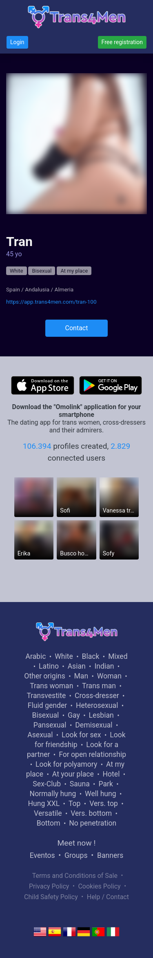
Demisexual (93, 725)
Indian (104, 666)
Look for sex (81, 735)
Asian (77, 666)
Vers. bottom (91, 813)
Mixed (117, 656)
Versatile (48, 813)
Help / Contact (108, 897)
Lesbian (101, 715)
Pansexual (50, 725)
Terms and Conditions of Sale (75, 876)
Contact (76, 328)
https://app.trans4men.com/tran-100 (51, 301)
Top (75, 803)
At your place (73, 774)
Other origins (44, 676)
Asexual (40, 735)
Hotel (111, 774)
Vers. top (103, 803)
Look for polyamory (66, 764)
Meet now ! (77, 843)
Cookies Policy (99, 886)
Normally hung (53, 794)
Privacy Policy (49, 886)
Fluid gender (47, 705)
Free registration (122, 42)
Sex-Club (47, 784)
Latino (49, 666)
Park (105, 784)
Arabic (35, 656)
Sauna (80, 784)
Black (91, 656)
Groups (75, 855)
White (16, 271)
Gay (74, 715)
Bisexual (41, 271)
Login (17, 42)
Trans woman (51, 686)
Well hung (100, 794)
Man (81, 676)
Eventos (42, 855)
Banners (110, 855)
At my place (74, 271)
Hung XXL (44, 803)
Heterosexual (97, 705)
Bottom (48, 823)
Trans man (99, 686)
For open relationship (92, 754)
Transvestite (46, 696)
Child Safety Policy (51, 897)
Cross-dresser (97, 696)
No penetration (92, 823)
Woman (109, 676)
